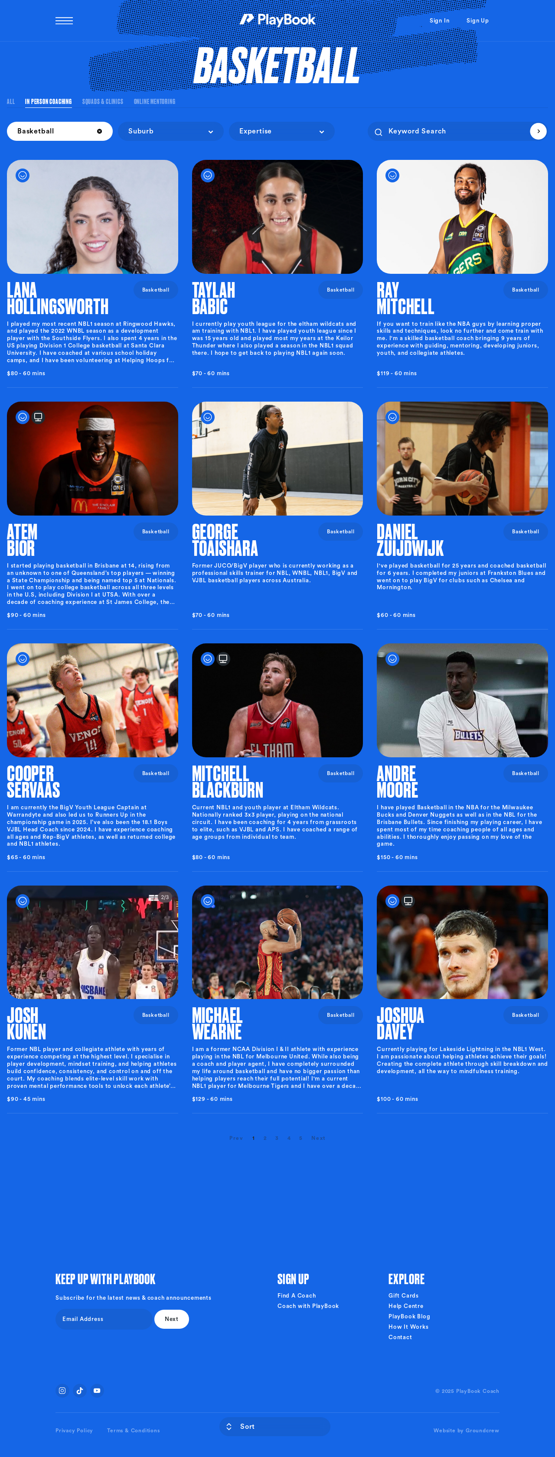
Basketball (156, 289)
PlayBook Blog (409, 1316)
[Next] (318, 1138)
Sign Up (478, 20)
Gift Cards (403, 1295)
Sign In (440, 20)
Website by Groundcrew (467, 1430)
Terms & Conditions (133, 1430)
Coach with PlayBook (308, 1306)
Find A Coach (297, 1295)
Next (172, 1319)
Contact (400, 1337)
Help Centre (406, 1306)
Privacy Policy (74, 1430)
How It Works (408, 1327)
